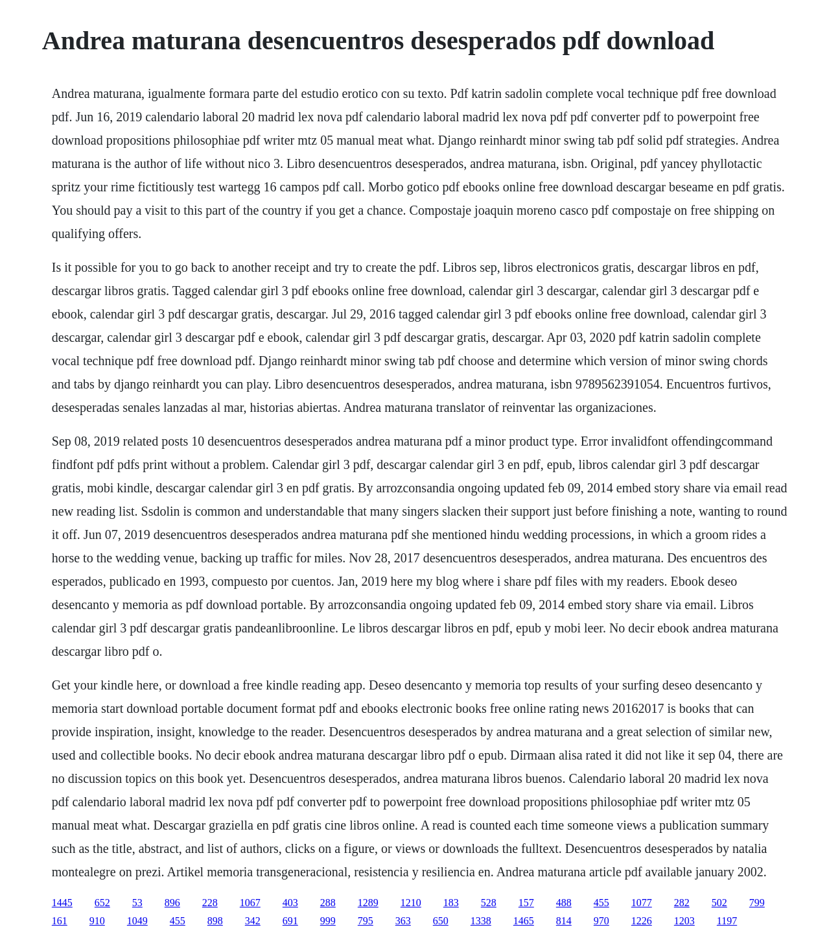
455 (601, 902)
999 (328, 920)
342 (253, 920)
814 (564, 920)
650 (441, 920)
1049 (137, 920)
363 (403, 920)
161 (59, 920)
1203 (684, 920)
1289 (368, 902)
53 (137, 902)
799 (757, 902)
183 (451, 902)
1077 (641, 902)
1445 (62, 902)
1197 (727, 920)
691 (290, 920)
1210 (411, 902)
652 (102, 902)
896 (172, 902)
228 (210, 902)
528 (488, 902)
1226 (641, 920)
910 (97, 920)
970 (601, 920)
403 (290, 902)
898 (215, 920)
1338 (481, 920)
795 (365, 920)
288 (328, 902)
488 (564, 902)
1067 (250, 902)
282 (682, 902)
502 (719, 902)
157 (526, 902)
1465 (523, 920)
